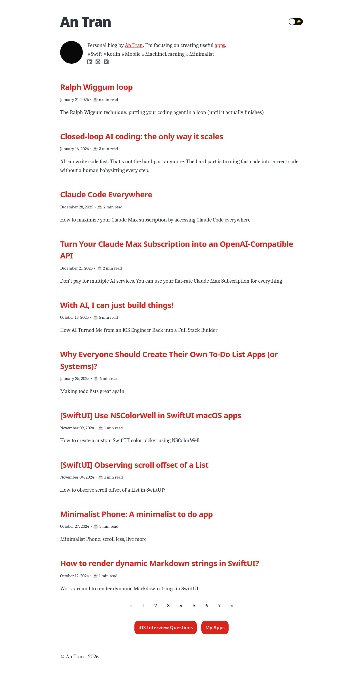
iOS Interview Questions (165, 627)
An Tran (85, 21)
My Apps (215, 627)
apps (220, 45)
